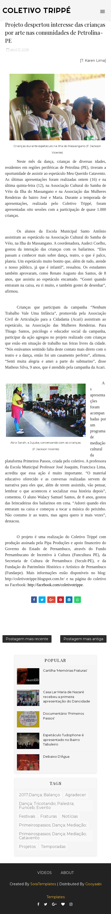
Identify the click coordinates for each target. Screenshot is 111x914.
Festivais (27, 816)
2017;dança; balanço (39, 794)
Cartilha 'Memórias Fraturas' (65, 670)
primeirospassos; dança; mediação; (53, 825)
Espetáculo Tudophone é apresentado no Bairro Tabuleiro (63, 739)
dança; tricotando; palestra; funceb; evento (46, 805)
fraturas (48, 816)
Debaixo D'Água (56, 756)
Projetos (27, 846)
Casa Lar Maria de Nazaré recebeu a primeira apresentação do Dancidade (66, 696)
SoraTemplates (43, 884)
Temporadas (53, 846)
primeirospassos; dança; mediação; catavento (53, 835)
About (67, 872)
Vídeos (44, 872)
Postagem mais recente (27, 639)
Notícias (70, 816)
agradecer (75, 794)
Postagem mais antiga (83, 639)
